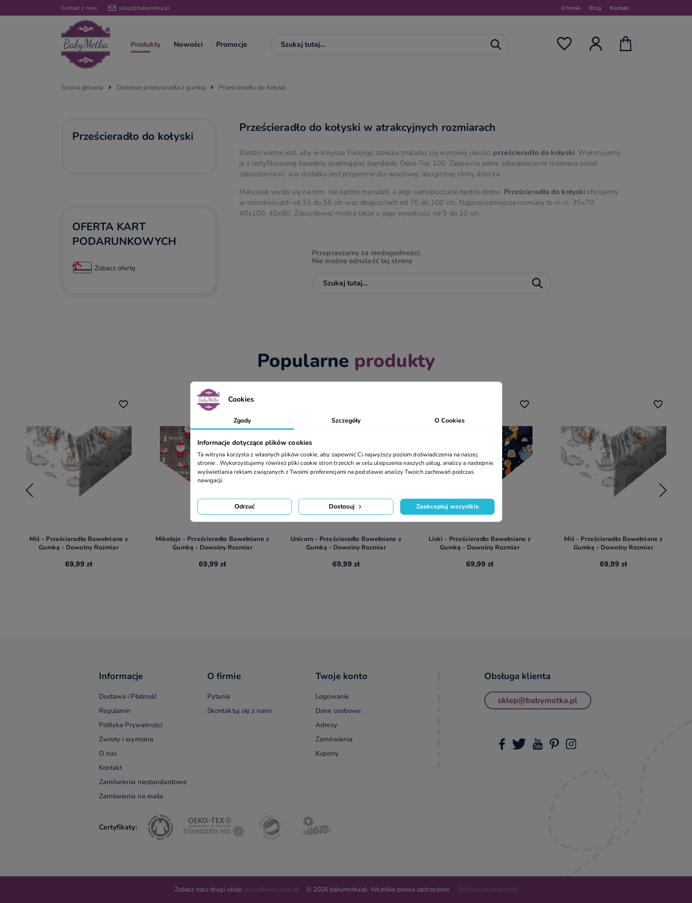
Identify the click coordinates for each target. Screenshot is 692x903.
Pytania (218, 696)
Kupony (327, 753)
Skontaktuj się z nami (239, 710)
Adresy (326, 724)
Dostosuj (346, 506)
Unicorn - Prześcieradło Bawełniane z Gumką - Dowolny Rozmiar (346, 543)
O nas (108, 753)
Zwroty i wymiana (126, 739)
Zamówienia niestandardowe (143, 781)
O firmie (571, 8)
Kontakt (619, 8)
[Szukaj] (390, 44)
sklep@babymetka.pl (144, 8)
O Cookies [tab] (449, 420)
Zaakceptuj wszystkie (447, 506)
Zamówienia (333, 739)
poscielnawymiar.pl (272, 889)
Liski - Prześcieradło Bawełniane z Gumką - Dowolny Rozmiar (480, 543)
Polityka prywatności (488, 889)
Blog (595, 8)
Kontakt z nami (79, 8)
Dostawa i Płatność (128, 696)
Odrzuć (244, 506)
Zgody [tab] (242, 420)
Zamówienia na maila (131, 796)
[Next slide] (663, 490)
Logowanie (332, 696)
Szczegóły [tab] (346, 420)
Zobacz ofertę (114, 268)
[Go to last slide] (29, 490)
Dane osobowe (338, 710)
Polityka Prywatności (131, 724)
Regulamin (115, 710)
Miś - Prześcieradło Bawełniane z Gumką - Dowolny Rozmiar (78, 543)
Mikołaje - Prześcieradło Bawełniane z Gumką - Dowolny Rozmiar (212, 543)
